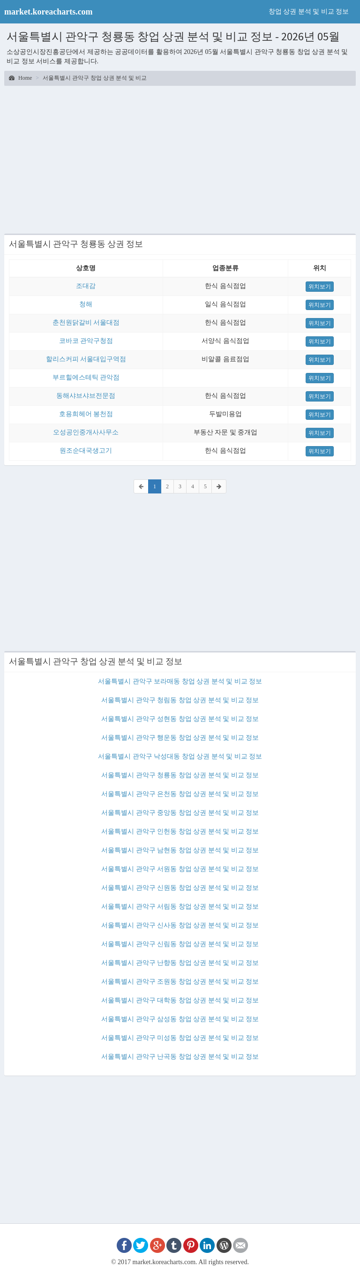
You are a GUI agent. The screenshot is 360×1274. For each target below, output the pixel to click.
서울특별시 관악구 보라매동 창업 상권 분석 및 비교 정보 (180, 681)
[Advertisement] (180, 158)
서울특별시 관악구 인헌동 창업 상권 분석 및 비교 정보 (180, 831)
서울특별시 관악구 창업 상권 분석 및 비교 (95, 78)
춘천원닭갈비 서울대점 (86, 322)
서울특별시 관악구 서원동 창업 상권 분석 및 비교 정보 (180, 868)
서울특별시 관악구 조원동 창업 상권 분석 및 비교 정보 (180, 981)
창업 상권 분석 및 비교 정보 (309, 11)
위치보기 (319, 286)
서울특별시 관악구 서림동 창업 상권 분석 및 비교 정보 (180, 906)
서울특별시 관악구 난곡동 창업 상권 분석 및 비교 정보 (180, 1056)
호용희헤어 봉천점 (86, 413)
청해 (85, 304)
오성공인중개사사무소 (86, 432)
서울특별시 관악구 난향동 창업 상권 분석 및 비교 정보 (180, 962)
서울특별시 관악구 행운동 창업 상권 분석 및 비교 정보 (180, 737)
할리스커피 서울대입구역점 (86, 359)
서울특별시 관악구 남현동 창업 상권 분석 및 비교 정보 (180, 850)
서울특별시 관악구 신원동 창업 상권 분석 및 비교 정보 (180, 887)
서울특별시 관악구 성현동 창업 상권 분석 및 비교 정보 (180, 718)
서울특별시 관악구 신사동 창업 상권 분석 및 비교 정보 (180, 925)
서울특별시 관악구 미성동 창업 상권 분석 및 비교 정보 (180, 1037)
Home (20, 78)
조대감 (86, 285)
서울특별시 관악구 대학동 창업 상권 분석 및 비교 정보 (180, 1000)
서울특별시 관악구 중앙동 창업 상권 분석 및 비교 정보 (180, 812)
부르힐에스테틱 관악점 (86, 377)
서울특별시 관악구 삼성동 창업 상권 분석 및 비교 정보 (180, 1019)
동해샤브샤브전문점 (85, 395)
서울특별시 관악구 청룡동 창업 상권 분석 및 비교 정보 (180, 775)
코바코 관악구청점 (86, 340)
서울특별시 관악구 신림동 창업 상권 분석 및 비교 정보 (180, 944)
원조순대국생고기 (86, 450)
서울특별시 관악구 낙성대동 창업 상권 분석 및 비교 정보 (180, 756)
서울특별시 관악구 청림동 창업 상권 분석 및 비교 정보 (180, 700)
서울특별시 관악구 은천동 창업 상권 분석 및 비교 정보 (180, 793)
